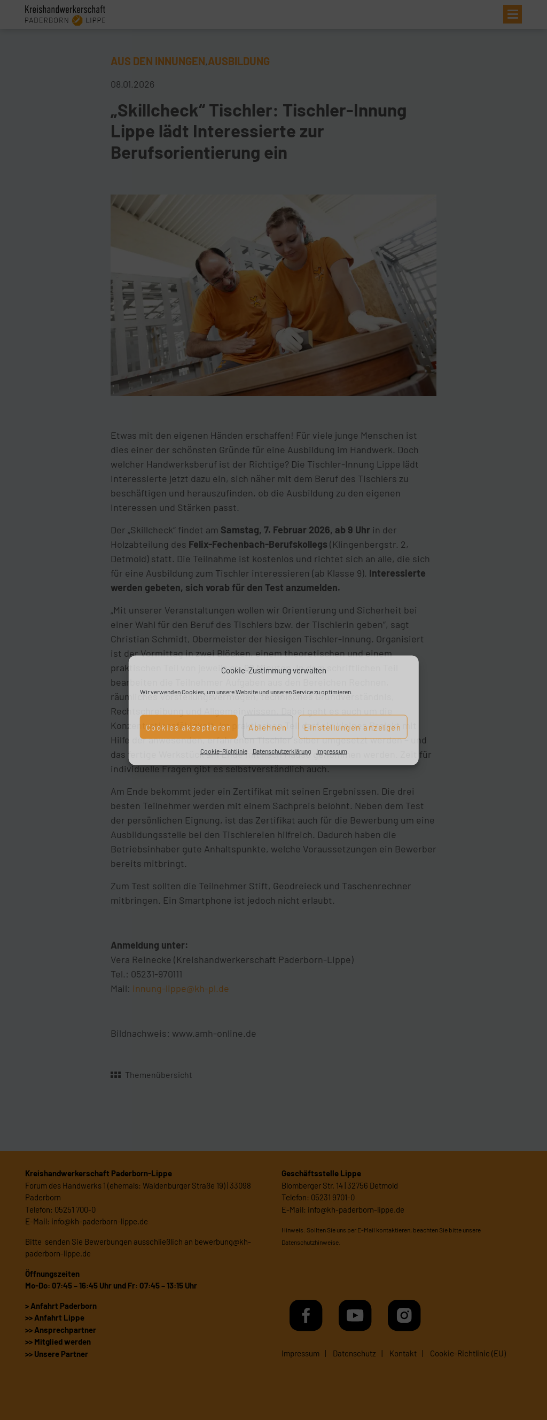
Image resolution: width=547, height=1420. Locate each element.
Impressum (331, 751)
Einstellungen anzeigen (352, 727)
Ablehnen (267, 727)
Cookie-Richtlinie (223, 751)
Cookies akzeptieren (189, 727)
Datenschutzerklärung (282, 751)
